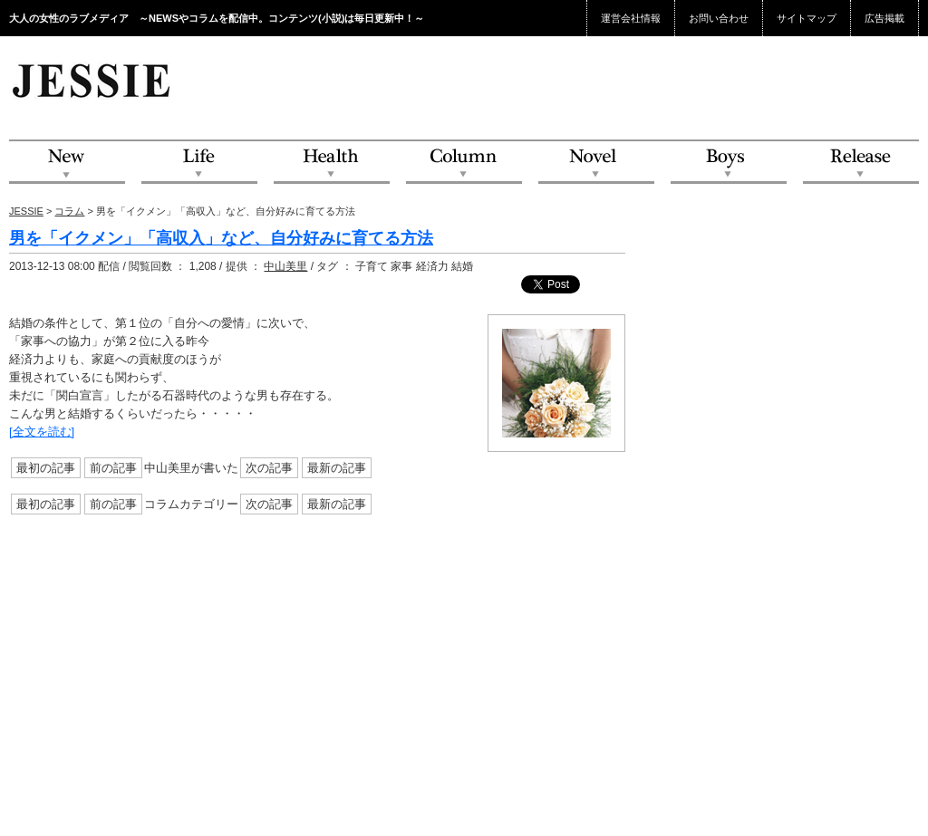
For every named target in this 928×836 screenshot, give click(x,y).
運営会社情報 (631, 18)
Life (199, 162)
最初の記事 (45, 468)
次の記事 (269, 468)
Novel (596, 162)
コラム (69, 211)
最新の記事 (336, 468)
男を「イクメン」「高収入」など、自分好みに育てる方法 (221, 238)
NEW (67, 162)
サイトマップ (806, 18)
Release (861, 162)
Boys (729, 162)
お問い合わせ (719, 18)
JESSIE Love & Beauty (93, 79)
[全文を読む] (41, 431)
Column (464, 162)
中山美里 (285, 266)
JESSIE (26, 211)
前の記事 (113, 468)
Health (332, 162)
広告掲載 (884, 18)
